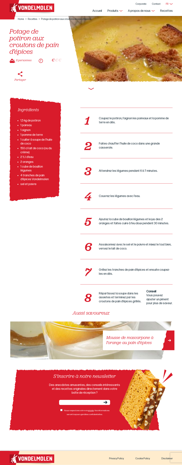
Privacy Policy (116, 458)
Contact (156, 4)
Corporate (141, 4)
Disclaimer (167, 458)
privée (91, 410)
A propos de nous (139, 11)
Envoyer (105, 402)
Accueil (97, 11)
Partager (20, 80)
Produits (112, 11)
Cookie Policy (142, 458)
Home (21, 19)
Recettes (166, 11)
